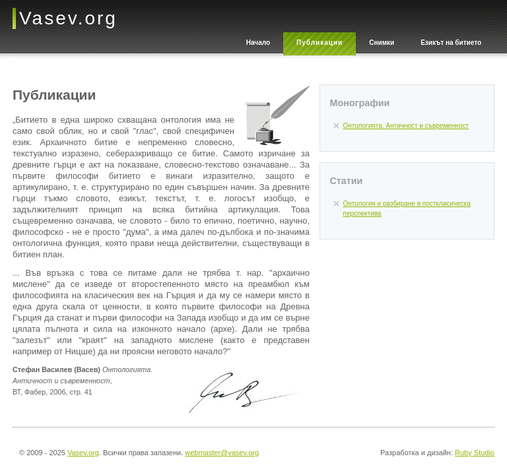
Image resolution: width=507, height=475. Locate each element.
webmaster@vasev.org (222, 453)
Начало (258, 42)
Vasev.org (83, 453)
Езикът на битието (451, 42)
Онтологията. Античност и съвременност (406, 125)
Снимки (381, 42)
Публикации (319, 42)
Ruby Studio (474, 453)
